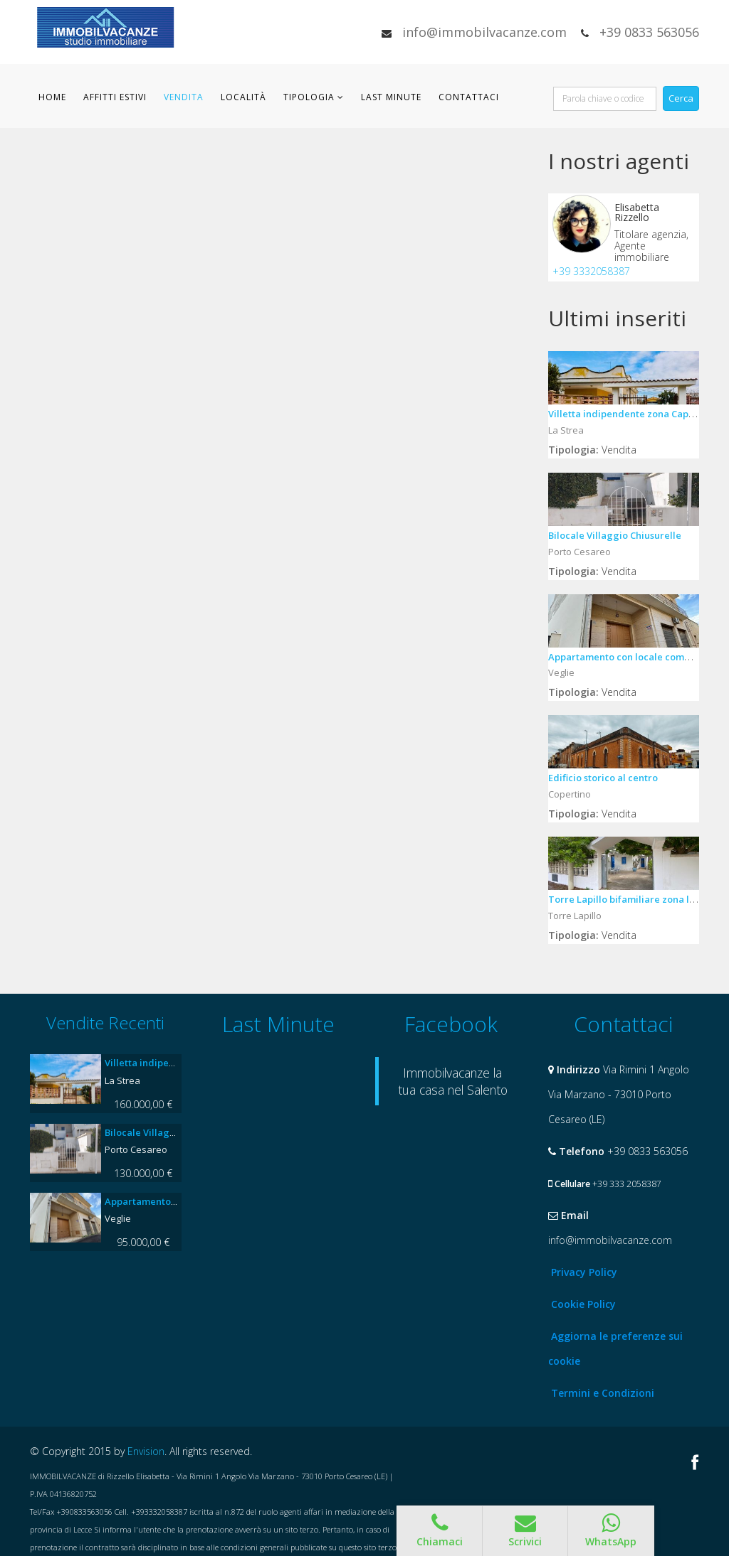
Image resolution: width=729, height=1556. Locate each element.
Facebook (695, 1462)
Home (52, 97)
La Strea (566, 430)
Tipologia (309, 97)
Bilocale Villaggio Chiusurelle (614, 535)
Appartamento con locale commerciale (636, 656)
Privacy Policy (584, 1272)
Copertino (569, 794)
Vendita (184, 97)
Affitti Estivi (115, 97)
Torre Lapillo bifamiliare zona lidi (624, 899)
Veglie (561, 672)
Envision (145, 1451)
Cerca (680, 98)
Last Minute (391, 97)
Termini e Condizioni (602, 1393)
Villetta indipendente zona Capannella (635, 413)
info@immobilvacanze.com (484, 32)
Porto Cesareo (579, 551)
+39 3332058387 (591, 271)
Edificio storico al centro (603, 777)
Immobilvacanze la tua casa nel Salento (453, 1081)
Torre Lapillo (575, 915)
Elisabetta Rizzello (636, 212)
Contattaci (469, 97)
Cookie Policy (583, 1304)
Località (243, 97)
